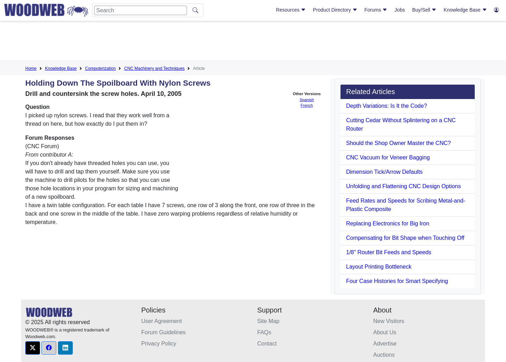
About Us (384, 332)
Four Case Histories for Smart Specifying (397, 281)
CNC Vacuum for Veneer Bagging (388, 157)
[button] (32, 348)
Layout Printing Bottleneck (378, 267)
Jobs (400, 10)
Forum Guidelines (163, 332)
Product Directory (335, 10)
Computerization (100, 68)
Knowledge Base (465, 10)
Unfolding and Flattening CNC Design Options (403, 186)
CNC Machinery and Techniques (154, 68)
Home (31, 68)
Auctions (384, 355)
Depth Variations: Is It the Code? (386, 106)
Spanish (307, 100)
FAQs (264, 332)
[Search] (140, 10)
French (307, 105)
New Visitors (388, 321)
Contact (267, 344)
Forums (375, 10)
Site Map (268, 321)
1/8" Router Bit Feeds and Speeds (388, 252)
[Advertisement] (253, 42)
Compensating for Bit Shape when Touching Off (405, 238)
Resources (291, 10)
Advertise (385, 344)
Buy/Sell (424, 10)
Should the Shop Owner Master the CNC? (398, 143)
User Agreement (161, 321)
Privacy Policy (158, 344)
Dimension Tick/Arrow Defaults (384, 172)
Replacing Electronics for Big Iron (387, 223)
